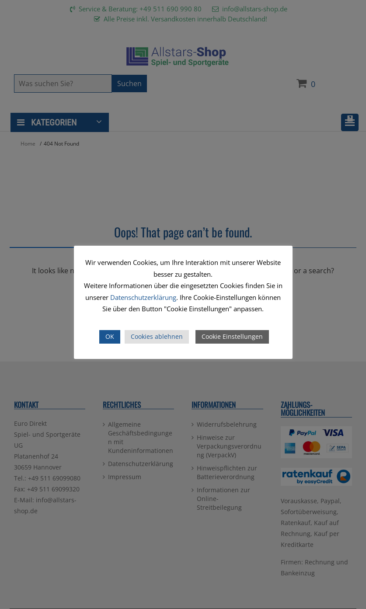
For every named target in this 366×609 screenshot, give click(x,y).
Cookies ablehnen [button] (157, 336)
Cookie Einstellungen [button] (232, 336)
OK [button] (109, 336)
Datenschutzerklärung (143, 297)
